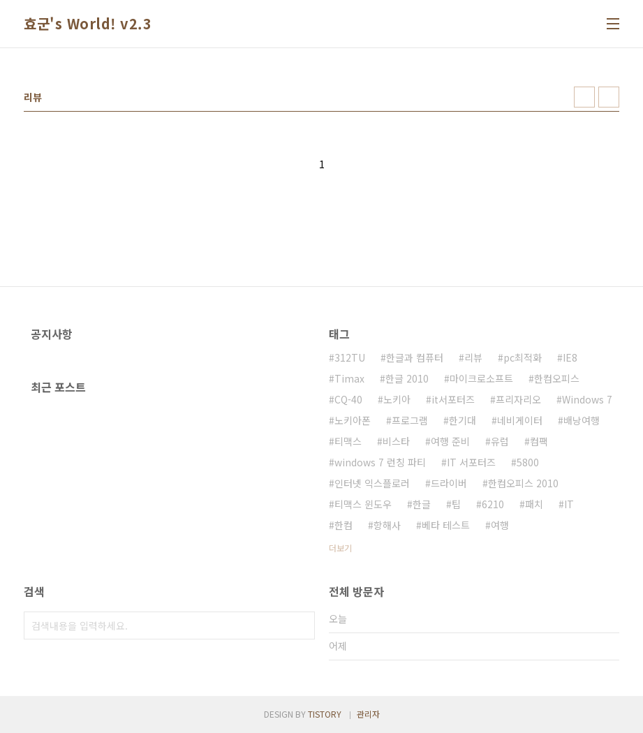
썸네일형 (584, 97)
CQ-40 (348, 399)
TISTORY (324, 714)
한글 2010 (407, 378)
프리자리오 (518, 399)
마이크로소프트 (481, 378)
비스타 (396, 441)
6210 (493, 504)
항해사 (387, 525)
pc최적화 (522, 357)
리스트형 (608, 97)
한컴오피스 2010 (523, 483)
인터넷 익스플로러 (372, 483)
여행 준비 (450, 441)
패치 (534, 504)
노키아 (397, 399)
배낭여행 (581, 420)
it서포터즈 (453, 399)
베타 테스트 (446, 525)
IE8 (570, 357)
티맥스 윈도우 (363, 504)
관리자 (368, 714)
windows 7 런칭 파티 (380, 462)
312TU (349, 357)
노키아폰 (352, 420)
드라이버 (449, 483)
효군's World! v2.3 (87, 24)
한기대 (462, 420)
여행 (500, 525)
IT (569, 504)
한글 (422, 504)
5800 (528, 462)
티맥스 (348, 441)
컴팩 (539, 441)
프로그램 (410, 420)
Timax (349, 378)
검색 (301, 625)
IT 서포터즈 (471, 462)
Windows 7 (587, 399)
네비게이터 (519, 420)
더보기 (340, 548)
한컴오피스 (556, 378)
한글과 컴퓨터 (414, 357)
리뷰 (473, 357)
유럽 (500, 441)
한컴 (343, 525)
